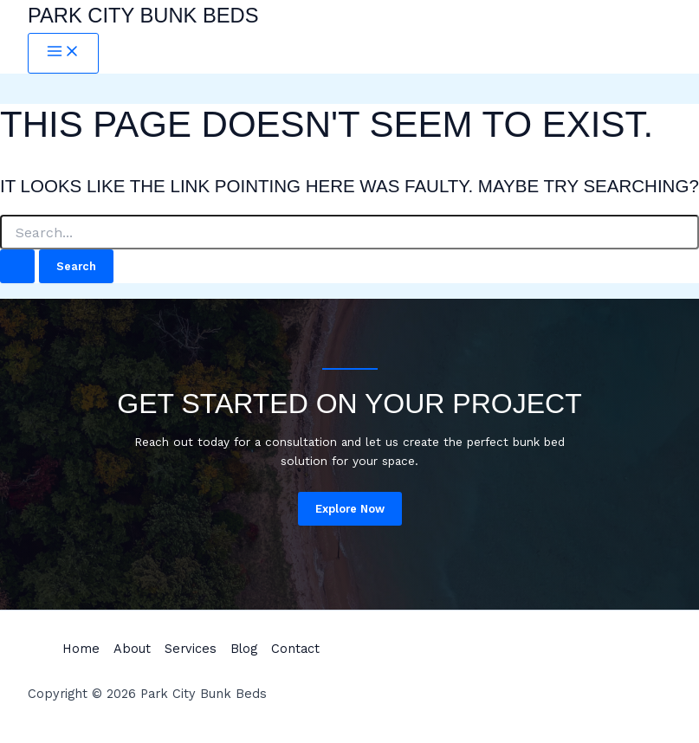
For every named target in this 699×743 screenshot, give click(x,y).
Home (81, 648)
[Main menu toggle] (63, 53)
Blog (243, 648)
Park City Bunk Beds (143, 15)
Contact (295, 648)
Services (191, 648)
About (132, 648)
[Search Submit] (17, 266)
